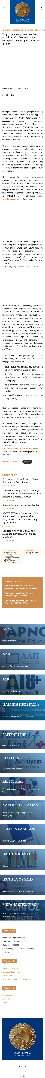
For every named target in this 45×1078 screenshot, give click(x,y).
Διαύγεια (6, 999)
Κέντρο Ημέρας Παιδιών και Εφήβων (21, 504)
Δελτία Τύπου (8, 500)
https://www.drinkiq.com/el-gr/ (26, 266)
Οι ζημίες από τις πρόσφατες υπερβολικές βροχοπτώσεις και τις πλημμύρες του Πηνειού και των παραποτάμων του (11, 557)
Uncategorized (8, 486)
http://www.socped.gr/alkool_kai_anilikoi (20, 448)
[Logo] (22, 1038)
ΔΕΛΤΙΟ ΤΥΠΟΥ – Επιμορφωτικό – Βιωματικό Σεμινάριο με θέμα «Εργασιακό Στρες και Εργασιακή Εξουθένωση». (20, 518)
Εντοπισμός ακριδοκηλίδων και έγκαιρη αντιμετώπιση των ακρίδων (21, 586)
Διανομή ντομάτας (31, 552)
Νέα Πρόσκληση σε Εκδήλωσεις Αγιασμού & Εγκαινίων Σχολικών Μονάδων (19, 533)
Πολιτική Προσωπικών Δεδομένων (17, 979)
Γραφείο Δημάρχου (10, 968)
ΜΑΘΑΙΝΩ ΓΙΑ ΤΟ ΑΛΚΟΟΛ (11, 461)
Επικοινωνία (9, 930)
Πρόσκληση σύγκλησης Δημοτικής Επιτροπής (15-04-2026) (20, 602)
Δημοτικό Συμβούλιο (11, 972)
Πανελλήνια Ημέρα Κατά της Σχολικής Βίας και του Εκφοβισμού (22, 481)
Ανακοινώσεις (8, 526)
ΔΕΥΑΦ (5, 1002)
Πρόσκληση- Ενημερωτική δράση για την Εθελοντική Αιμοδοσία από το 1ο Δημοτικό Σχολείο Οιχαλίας (21, 493)
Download (27, 461)
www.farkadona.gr (10, 199)
